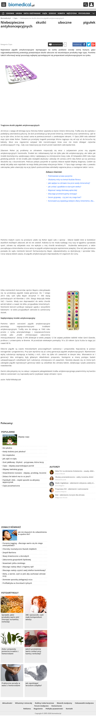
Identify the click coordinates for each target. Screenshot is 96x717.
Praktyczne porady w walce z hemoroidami (11, 684)
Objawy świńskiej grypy (13, 469)
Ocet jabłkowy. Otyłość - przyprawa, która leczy (23, 462)
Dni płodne (7, 448)
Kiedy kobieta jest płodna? (14, 451)
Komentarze (57, 44)
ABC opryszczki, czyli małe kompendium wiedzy (34, 617)
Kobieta (61, 13)
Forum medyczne (41, 706)
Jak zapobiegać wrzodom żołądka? (34, 684)
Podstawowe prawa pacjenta (60, 176)
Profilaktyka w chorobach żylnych (17, 583)
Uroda (19, 13)
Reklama (27, 708)
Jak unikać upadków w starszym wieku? (64, 186)
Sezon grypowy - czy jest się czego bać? (64, 197)
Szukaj (85, 4)
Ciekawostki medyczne (84, 703)
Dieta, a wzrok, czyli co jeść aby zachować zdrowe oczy (24, 575)
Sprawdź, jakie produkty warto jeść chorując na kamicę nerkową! (10, 618)
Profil (91, 4)
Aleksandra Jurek (60, 480)
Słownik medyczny (64, 703)
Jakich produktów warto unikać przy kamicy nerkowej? (33, 651)
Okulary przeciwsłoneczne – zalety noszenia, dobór (74, 477)
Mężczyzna (72, 13)
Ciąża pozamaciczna (11, 485)
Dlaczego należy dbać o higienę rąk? (18, 566)
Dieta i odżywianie (32, 13)
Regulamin (38, 708)
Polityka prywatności (54, 708)
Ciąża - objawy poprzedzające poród (18, 466)
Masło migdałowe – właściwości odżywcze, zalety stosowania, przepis (75, 483)
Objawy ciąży (23, 437)
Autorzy (55, 466)
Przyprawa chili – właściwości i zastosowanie (71, 489)
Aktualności (7, 703)
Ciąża (44, 13)
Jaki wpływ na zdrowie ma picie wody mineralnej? (69, 183)
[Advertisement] (48, 35)
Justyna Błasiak (60, 474)
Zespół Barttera (9, 552)
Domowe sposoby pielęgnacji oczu (17, 579)
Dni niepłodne (9, 455)
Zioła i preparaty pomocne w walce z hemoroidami (10, 651)
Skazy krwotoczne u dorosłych (16, 556)
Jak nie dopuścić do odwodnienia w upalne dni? (32, 533)
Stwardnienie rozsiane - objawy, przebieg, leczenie (24, 473)
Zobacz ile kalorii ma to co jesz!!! (17, 476)
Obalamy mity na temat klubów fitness (64, 179)
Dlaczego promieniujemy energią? (62, 194)
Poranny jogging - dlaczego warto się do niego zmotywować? (23, 544)
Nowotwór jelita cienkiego (14, 563)
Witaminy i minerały (23, 703)
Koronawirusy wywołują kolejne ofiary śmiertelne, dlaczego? (71, 201)
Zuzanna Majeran (61, 491)
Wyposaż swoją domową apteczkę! (62, 190)
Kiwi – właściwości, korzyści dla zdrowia (69, 495)
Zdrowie (10, 13)
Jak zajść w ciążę (10, 458)
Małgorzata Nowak (61, 497)
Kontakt (69, 708)
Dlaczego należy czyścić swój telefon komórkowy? (24, 570)
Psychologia (84, 13)
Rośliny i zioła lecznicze (44, 703)
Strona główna (3, 13)
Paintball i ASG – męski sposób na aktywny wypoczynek (21, 481)
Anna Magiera (59, 486)
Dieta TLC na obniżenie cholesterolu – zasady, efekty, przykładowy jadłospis (75, 471)
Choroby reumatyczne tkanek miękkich (20, 549)
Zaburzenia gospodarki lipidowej (17, 559)
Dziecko (52, 13)
